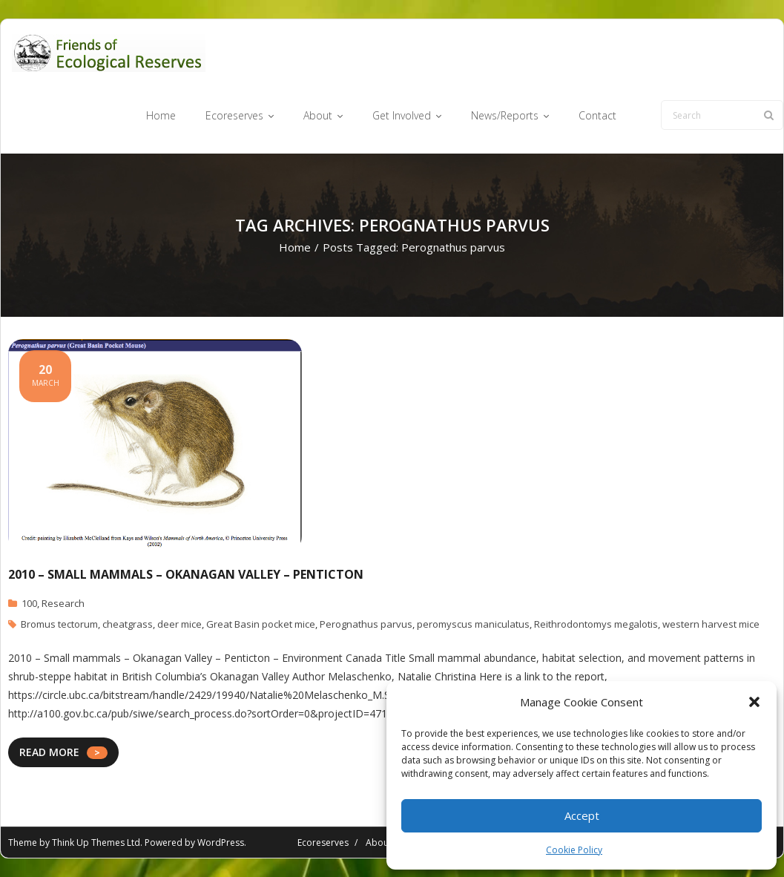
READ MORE (49, 752)
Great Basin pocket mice (260, 624)
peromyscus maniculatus (473, 624)
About (379, 842)
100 (29, 603)
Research (63, 603)
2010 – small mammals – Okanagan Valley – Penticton (185, 574)
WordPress (220, 842)
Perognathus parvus (366, 624)
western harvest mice (711, 624)
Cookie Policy (574, 850)
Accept (581, 815)
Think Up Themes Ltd (96, 842)
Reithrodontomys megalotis (596, 624)
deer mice (179, 624)
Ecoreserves (323, 842)
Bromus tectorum (59, 624)
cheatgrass (127, 624)
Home (295, 247)
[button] (754, 701)
